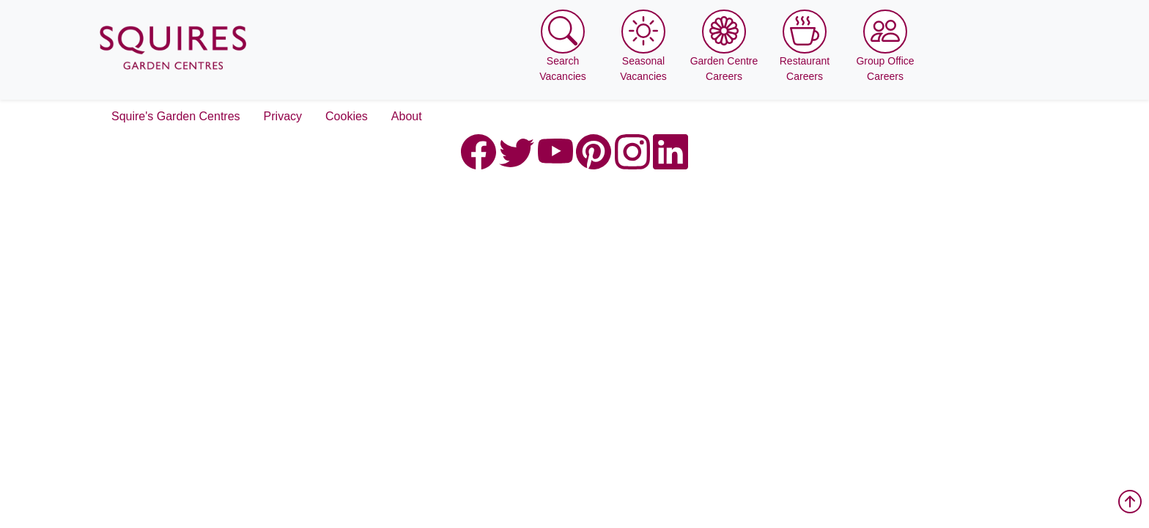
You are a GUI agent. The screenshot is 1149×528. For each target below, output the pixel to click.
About (406, 116)
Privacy (283, 116)
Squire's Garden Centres (175, 116)
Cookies (346, 116)
